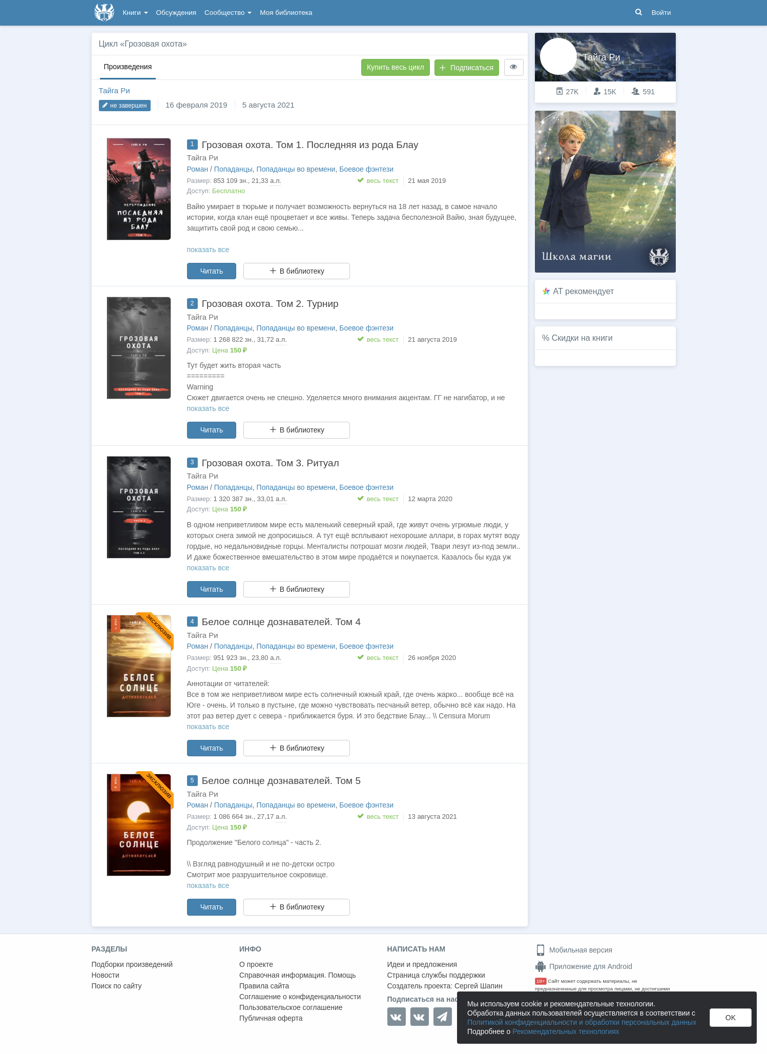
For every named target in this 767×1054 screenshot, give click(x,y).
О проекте (256, 964)
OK (730, 1018)
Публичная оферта (271, 1018)
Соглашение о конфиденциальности (300, 997)
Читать (211, 271)
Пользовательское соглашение (291, 1007)
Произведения (128, 67)
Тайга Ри (114, 90)
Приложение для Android (583, 966)
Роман (198, 169)
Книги (135, 12)
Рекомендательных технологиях (565, 1031)
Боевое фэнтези (366, 169)
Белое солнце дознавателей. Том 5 (281, 780)
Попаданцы (233, 169)
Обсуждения (176, 12)
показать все (208, 249)
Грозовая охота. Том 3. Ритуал (270, 463)
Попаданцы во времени (296, 169)
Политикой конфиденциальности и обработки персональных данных (581, 1022)
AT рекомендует (583, 291)
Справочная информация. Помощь (297, 975)
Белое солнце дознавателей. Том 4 (281, 621)
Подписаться (466, 68)
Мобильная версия (573, 950)
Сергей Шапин (478, 986)
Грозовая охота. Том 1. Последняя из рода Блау (310, 144)
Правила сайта (264, 986)
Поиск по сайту (117, 986)
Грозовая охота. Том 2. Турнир (270, 303)
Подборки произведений (132, 964)
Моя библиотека (286, 12)
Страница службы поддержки (436, 975)
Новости (105, 975)
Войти (661, 12)
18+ (540, 981)
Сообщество (228, 12)
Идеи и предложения (422, 964)
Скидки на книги (582, 338)
